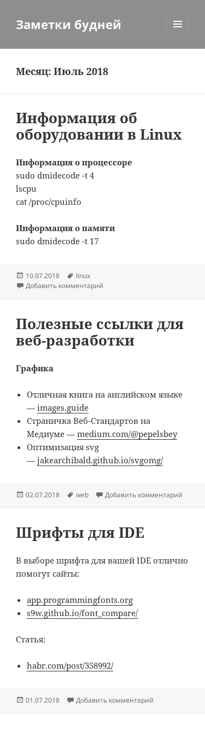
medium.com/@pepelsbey (127, 433)
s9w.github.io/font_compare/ (82, 612)
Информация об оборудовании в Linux (99, 126)
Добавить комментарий (64, 285)
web (82, 494)
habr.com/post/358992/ (70, 665)
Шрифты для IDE (80, 532)
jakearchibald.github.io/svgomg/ (100, 460)
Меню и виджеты (178, 35)
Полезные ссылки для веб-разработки (100, 332)
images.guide (63, 407)
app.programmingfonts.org (80, 599)
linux (83, 275)
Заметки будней (68, 24)
